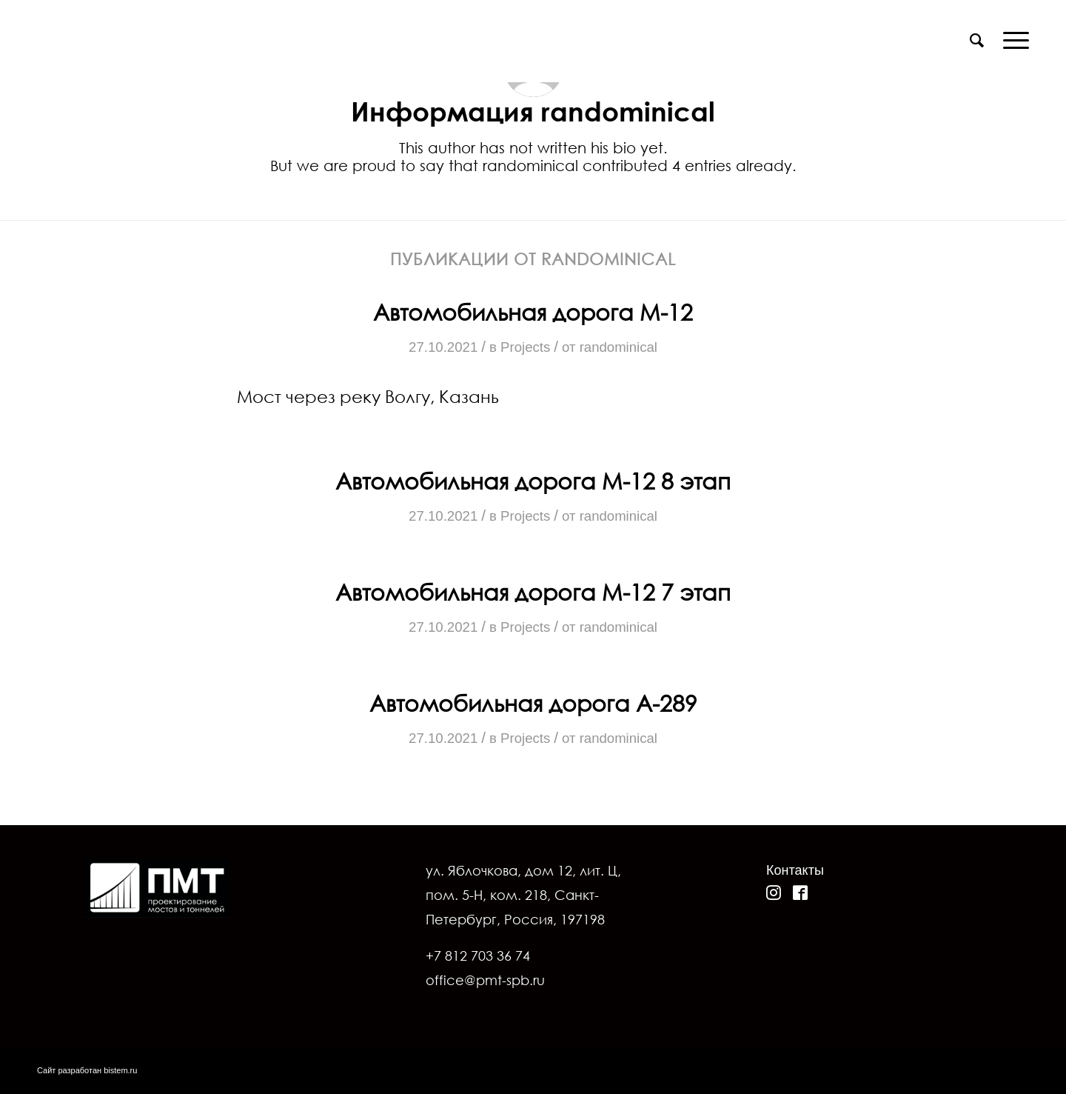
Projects (525, 347)
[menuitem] (976, 40)
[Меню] (1011, 40)
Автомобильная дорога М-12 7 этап (533, 591)
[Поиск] (976, 40)
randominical (619, 347)
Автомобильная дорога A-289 (533, 702)
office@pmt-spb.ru (485, 980)
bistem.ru (120, 1070)
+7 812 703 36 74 (478, 955)
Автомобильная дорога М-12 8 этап (533, 480)
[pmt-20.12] (116, 40)
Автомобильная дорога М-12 (533, 311)
